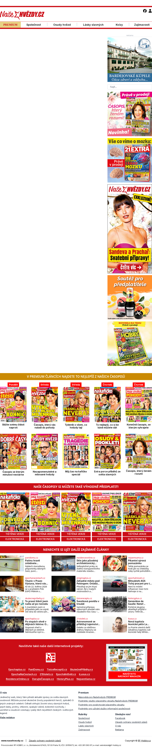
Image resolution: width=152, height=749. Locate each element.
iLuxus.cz (84, 674)
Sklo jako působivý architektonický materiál (87, 562)
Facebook (120, 718)
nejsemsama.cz (135, 558)
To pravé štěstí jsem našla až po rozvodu (36, 602)
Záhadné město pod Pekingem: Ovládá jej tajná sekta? (88, 582)
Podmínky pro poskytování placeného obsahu (101, 704)
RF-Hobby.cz (144, 740)
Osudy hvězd (85, 722)
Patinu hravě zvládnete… (32, 562)
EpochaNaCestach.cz (24, 674)
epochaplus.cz (32, 619)
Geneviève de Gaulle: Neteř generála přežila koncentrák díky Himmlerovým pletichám (137, 602)
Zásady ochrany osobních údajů (131, 722)
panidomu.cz (31, 558)
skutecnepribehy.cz (34, 598)
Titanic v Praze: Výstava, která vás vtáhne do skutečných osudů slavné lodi (35, 582)
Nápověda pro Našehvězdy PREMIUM (97, 697)
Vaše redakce (7, 717)
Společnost (84, 718)
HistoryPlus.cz (65, 678)
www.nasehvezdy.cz (12, 740)
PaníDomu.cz (36, 669)
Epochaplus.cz (17, 669)
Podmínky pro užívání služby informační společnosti (104, 708)
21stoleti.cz (82, 619)
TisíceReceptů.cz (57, 669)
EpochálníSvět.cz (66, 674)
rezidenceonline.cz (86, 558)
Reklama (119, 729)
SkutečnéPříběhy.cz (81, 669)
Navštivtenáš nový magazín (129, 675)
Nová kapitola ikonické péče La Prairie (137, 623)
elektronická (14, 539)
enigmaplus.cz (84, 578)
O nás (118, 726)
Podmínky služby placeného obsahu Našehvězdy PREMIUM (108, 701)
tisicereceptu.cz (84, 598)
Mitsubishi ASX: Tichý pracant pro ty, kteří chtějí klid (140, 582)
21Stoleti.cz (46, 674)
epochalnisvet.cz (136, 578)
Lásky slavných (86, 726)
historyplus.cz (135, 598)
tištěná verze (14, 533)
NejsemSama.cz (86, 678)
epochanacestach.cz (35, 578)
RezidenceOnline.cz (17, 678)
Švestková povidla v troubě (88, 602)
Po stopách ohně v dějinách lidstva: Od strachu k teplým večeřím (36, 623)
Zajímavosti (84, 729)
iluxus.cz (132, 619)
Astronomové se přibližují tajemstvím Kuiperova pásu (88, 623)
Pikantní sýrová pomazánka (137, 562)
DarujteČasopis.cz (43, 678)
